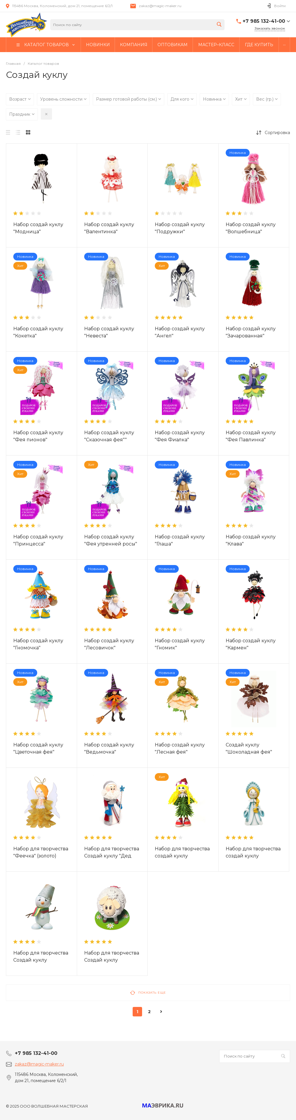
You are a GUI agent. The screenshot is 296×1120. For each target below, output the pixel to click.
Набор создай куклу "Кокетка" (38, 332)
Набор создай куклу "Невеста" (109, 332)
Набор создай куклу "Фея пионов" (38, 436)
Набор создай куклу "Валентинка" (109, 228)
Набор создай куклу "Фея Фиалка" (180, 436)
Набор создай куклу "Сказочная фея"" (109, 436)
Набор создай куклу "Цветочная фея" (38, 748)
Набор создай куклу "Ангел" (180, 332)
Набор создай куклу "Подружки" (180, 228)
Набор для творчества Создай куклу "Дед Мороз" (111, 856)
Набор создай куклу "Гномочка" (38, 644)
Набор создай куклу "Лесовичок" (109, 644)
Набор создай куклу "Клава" (251, 540)
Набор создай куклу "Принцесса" (38, 540)
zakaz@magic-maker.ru (160, 6)
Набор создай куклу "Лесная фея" (180, 748)
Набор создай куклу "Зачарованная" (251, 332)
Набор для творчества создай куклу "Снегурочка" (253, 856)
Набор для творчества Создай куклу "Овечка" (111, 960)
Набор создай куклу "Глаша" (180, 540)
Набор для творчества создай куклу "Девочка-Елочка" (182, 856)
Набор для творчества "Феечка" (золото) (40, 852)
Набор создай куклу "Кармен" (251, 644)
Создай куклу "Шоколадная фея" (249, 748)
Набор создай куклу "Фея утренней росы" (110, 540)
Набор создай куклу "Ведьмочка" (109, 748)
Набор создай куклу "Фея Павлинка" (251, 436)
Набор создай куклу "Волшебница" (251, 228)
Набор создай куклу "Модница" (38, 228)
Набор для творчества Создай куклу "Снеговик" (40, 960)
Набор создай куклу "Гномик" (180, 644)
